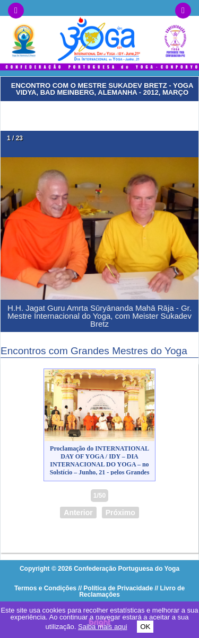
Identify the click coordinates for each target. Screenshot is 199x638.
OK (145, 627)
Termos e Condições (45, 588)
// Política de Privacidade (115, 588)
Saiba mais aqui (102, 627)
